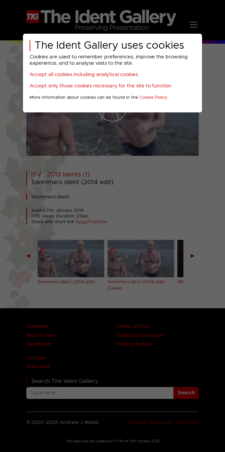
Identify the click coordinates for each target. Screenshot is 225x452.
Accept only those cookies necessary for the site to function (100, 85)
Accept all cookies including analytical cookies (84, 74)
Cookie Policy (153, 97)
